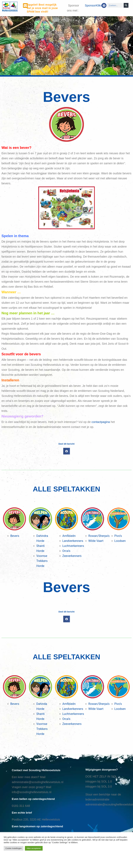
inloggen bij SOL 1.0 (98, 781)
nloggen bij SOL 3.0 (99, 786)
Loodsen (120, 541)
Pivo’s (118, 536)
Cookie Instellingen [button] (13, 848)
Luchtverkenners (73, 546)
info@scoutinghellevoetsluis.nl (31, 792)
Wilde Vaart (95, 541)
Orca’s (66, 551)
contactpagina (101, 422)
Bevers (14, 536)
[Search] (126, 5)
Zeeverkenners (72, 556)
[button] (66, 451)
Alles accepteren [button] (34, 848)
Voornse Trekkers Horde (41, 561)
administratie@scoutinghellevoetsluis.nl (37, 782)
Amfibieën (69, 536)
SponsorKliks (93, 5)
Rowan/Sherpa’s (99, 536)
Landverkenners (72, 541)
